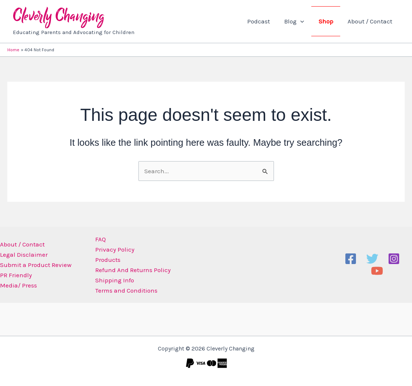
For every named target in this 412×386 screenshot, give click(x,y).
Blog (299, 21)
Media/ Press (18, 285)
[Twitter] (372, 259)
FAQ (98, 239)
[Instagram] (394, 259)
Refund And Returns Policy (131, 270)
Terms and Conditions (124, 290)
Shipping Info (112, 280)
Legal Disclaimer (24, 254)
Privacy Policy (113, 249)
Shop (328, 21)
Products (106, 259)
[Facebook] (351, 259)
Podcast (265, 21)
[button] (305, 21)
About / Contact (370, 21)
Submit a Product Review (35, 264)
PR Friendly (16, 275)
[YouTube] (377, 271)
